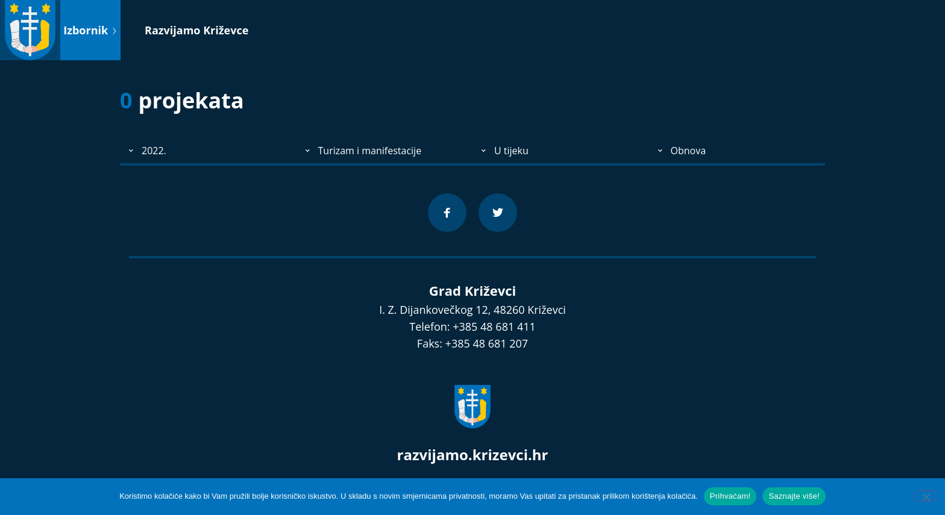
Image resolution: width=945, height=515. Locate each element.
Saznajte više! (793, 496)
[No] (925, 495)
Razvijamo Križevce (196, 30)
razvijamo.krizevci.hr (472, 454)
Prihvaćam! (730, 496)
